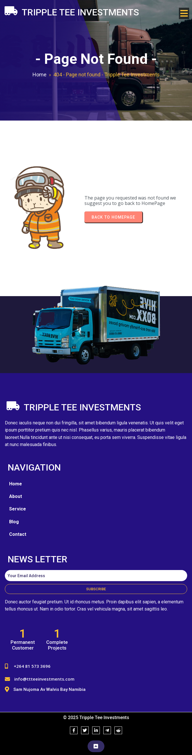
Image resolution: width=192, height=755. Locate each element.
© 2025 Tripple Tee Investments (96, 717)
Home (40, 75)
